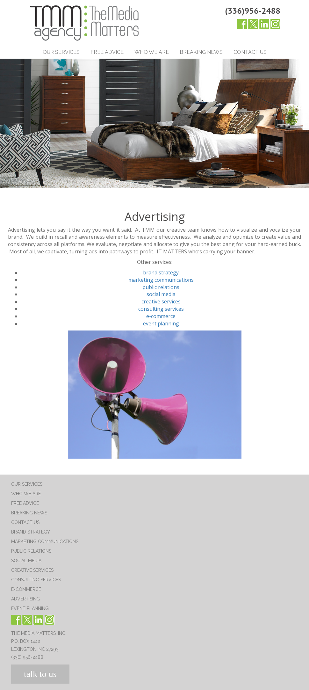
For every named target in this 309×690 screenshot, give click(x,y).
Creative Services (32, 570)
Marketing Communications (44, 541)
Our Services (61, 52)
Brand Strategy (30, 531)
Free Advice (107, 52)
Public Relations (31, 551)
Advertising (25, 598)
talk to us (40, 674)
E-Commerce (26, 589)
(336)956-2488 (252, 10)
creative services (161, 301)
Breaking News (201, 52)
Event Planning (30, 608)
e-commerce (161, 316)
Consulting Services (36, 579)
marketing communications (161, 279)
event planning (161, 323)
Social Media (26, 560)
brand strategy (161, 272)
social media (161, 294)
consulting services (161, 308)
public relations (160, 287)
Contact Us (250, 52)
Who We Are (151, 52)
